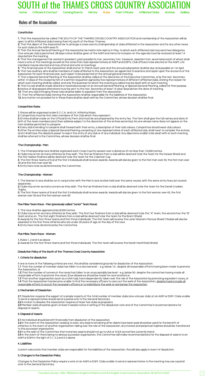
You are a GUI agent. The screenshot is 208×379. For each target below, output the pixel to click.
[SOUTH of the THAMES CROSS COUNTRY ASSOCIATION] (104, 4)
